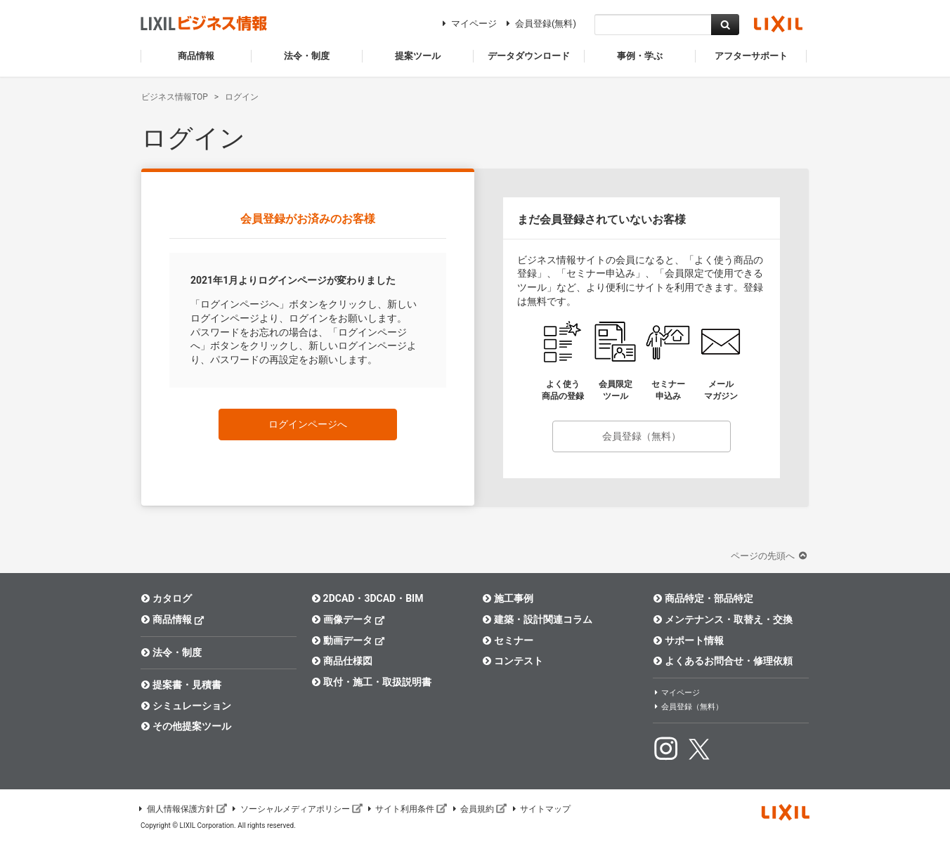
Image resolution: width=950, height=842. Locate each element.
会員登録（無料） (641, 436)
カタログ (166, 598)
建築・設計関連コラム (537, 619)
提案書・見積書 (181, 684)
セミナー (507, 640)
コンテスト (512, 660)
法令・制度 (171, 652)
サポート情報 (688, 640)
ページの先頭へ (770, 556)
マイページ (467, 23)
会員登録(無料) (539, 23)
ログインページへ (307, 424)
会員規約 (478, 809)
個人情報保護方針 (182, 809)
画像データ (348, 619)
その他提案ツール (186, 726)
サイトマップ (540, 809)
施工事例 (507, 598)
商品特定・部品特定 (703, 598)
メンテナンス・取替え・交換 (723, 619)
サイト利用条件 (407, 809)
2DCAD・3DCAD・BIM (367, 598)
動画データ (348, 640)
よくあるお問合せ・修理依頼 (723, 660)
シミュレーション (186, 705)
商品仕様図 (341, 660)
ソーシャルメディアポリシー (296, 809)
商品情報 (172, 619)
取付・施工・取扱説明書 (371, 682)
